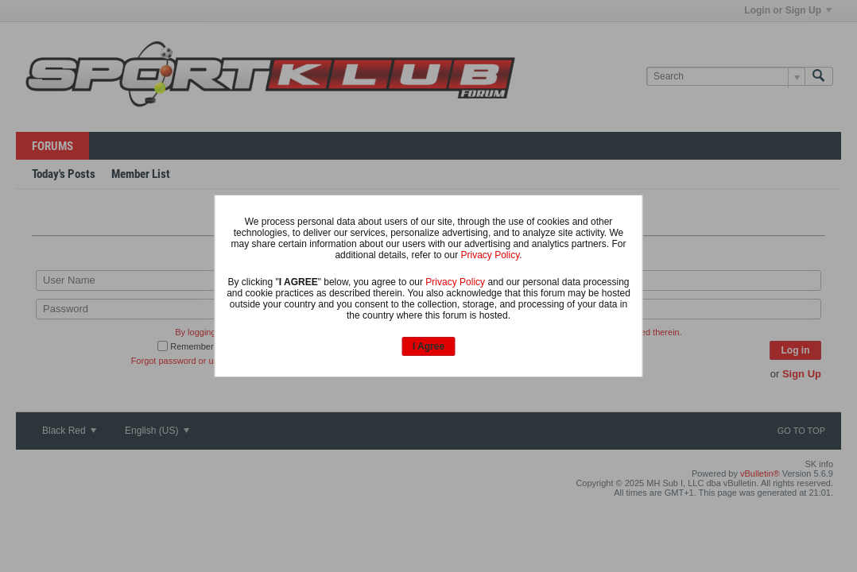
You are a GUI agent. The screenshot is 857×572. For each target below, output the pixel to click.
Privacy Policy (489, 255)
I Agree (428, 346)
